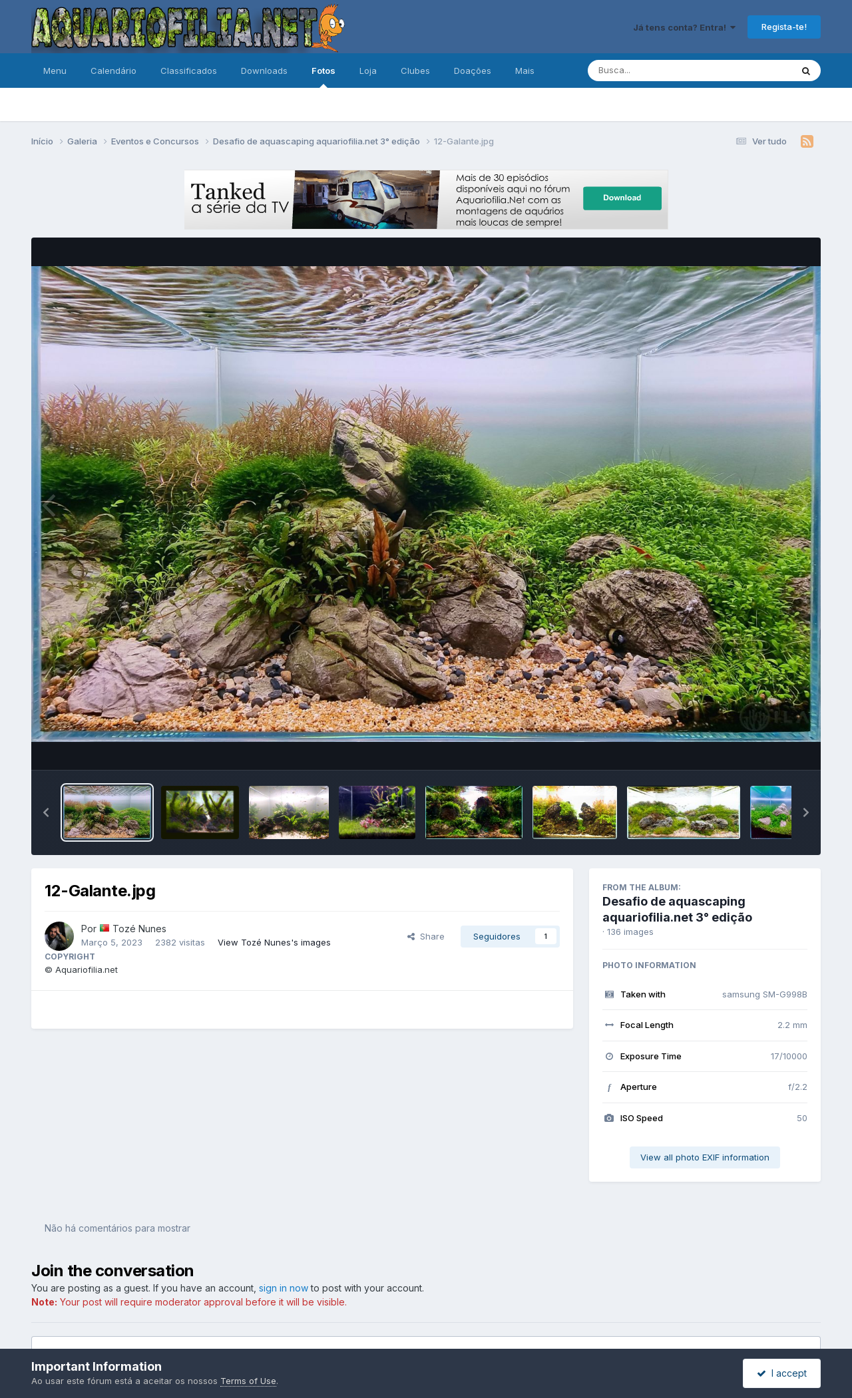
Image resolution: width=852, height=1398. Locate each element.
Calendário (113, 70)
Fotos (323, 76)
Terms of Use (248, 1380)
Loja (368, 70)
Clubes (415, 70)
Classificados (188, 70)
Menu (55, 70)
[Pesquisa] (653, 70)
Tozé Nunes (139, 928)
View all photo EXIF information (704, 1157)
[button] (46, 812)
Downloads (264, 70)
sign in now (283, 1288)
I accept (782, 1373)
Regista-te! (784, 26)
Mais (524, 70)
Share (426, 936)
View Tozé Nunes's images (274, 942)
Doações (472, 70)
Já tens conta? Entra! (684, 27)
